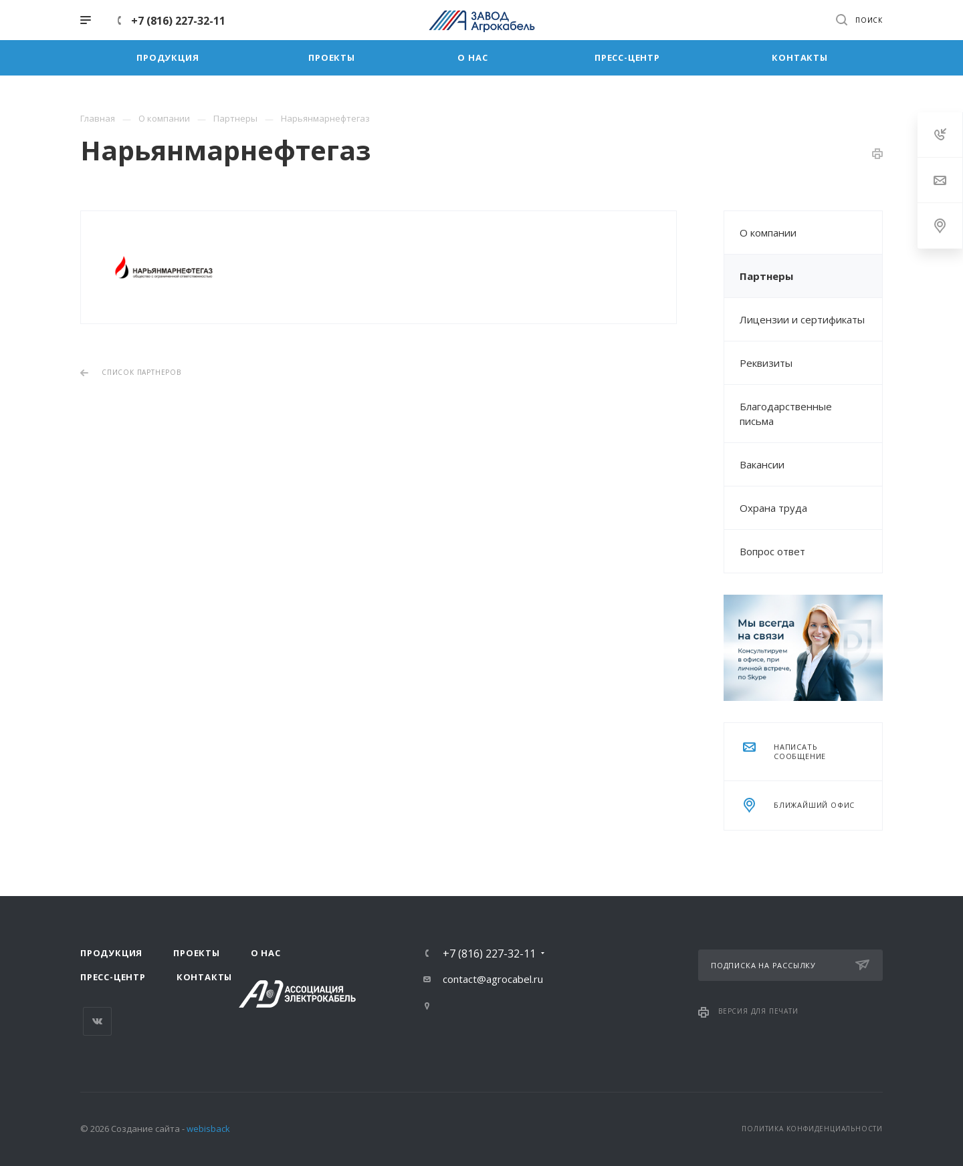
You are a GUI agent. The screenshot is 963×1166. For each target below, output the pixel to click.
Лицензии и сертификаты (802, 319)
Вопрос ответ (772, 551)
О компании (768, 232)
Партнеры (766, 276)
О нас (266, 953)
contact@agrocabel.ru (493, 979)
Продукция (111, 953)
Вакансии (762, 464)
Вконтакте (97, 1021)
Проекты (196, 953)
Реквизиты (766, 363)
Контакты (204, 977)
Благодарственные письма (786, 414)
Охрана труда (773, 508)
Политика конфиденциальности (812, 1128)
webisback (208, 1129)
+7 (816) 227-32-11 (178, 20)
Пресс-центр (113, 977)
